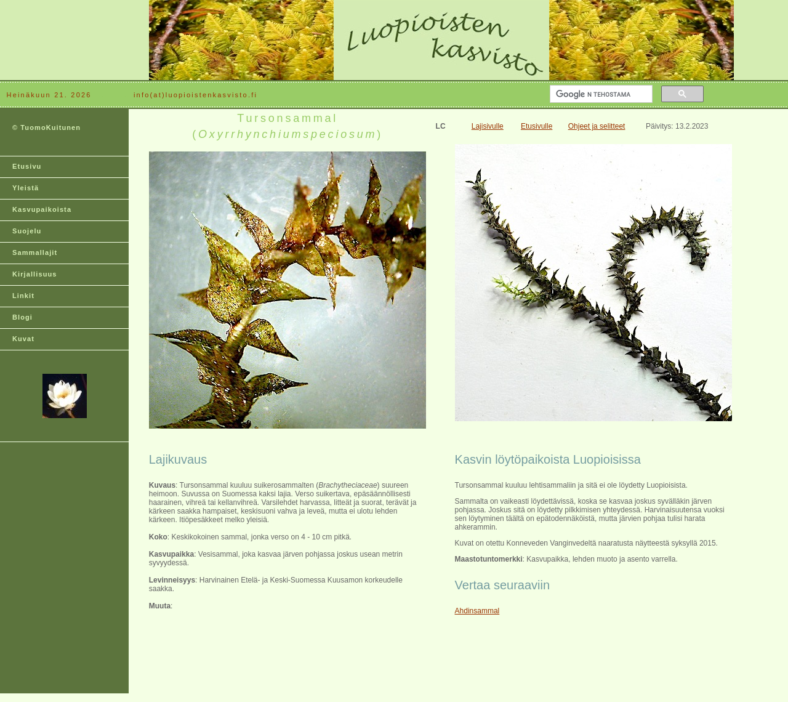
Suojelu (26, 231)
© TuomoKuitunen (46, 127)
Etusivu (26, 166)
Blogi (22, 317)
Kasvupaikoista (41, 209)
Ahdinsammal (477, 611)
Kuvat (23, 338)
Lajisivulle (488, 126)
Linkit (23, 295)
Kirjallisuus (34, 274)
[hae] (600, 94)
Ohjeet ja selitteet (596, 126)
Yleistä (25, 188)
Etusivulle (536, 126)
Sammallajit (34, 252)
